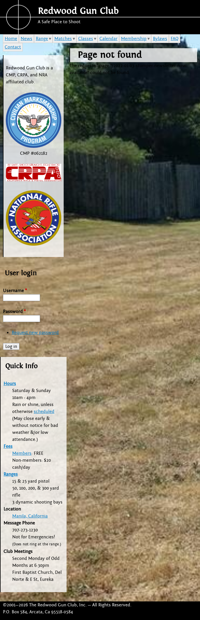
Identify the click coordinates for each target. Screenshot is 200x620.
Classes (85, 38)
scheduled (44, 411)
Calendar (108, 38)
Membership (134, 38)
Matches (63, 38)
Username (15, 290)
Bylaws (160, 38)
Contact (13, 47)
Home (11, 38)
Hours (9, 383)
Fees (7, 446)
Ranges (10, 474)
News (26, 38)
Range (42, 38)
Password (14, 311)
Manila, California (30, 516)
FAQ (174, 38)
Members (21, 453)
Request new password (35, 332)
